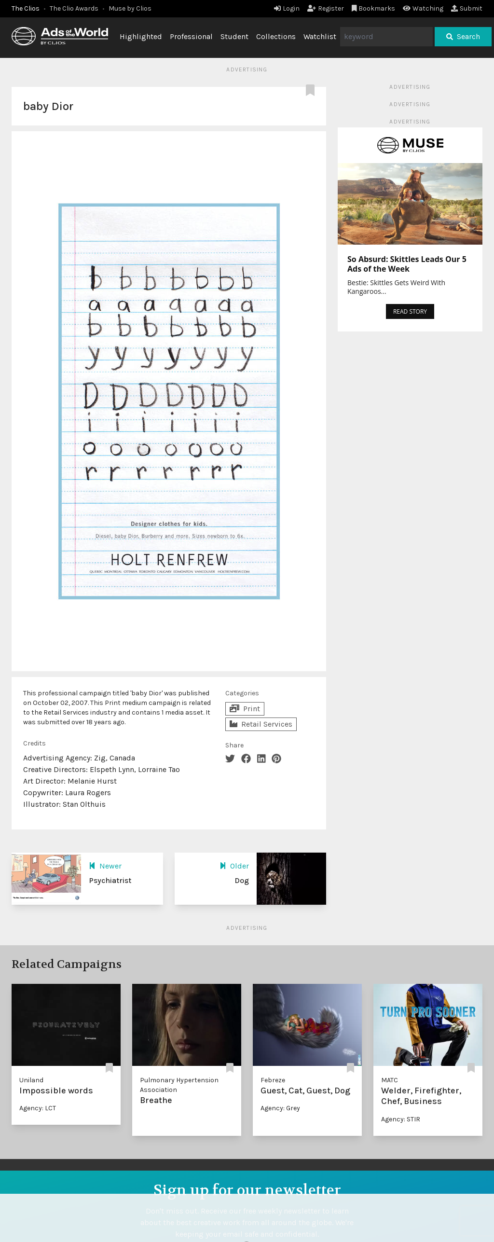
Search (463, 36)
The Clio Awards (74, 8)
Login (287, 8)
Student (234, 36)
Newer (105, 865)
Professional (191, 36)
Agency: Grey (280, 1108)
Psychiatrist (110, 880)
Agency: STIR (400, 1119)
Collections (276, 36)
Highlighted (141, 36)
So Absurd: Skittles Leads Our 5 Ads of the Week (407, 264)
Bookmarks (374, 8)
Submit (466, 8)
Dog (241, 880)
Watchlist (319, 36)
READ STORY (410, 311)
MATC (389, 1080)
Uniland (31, 1080)
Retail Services (261, 724)
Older (234, 865)
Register (325, 8)
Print (245, 708)
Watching (423, 8)
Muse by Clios (130, 8)
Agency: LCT (37, 1108)
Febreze (273, 1080)
